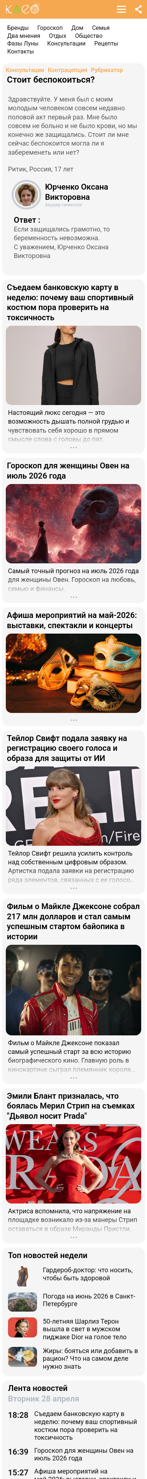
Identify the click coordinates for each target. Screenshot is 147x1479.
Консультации (66, 43)
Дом (77, 27)
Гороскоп (50, 27)
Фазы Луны (22, 43)
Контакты (20, 51)
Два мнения (23, 35)
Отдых (57, 35)
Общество (89, 35)
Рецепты (106, 43)
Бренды (18, 27)
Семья (101, 27)
